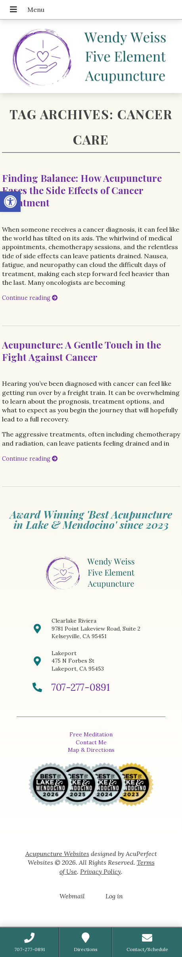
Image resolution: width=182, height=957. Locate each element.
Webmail (72, 896)
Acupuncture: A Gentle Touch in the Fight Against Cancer (81, 350)
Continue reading (29, 297)
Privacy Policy (100, 871)
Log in (114, 896)
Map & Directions (91, 749)
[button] (10, 201)
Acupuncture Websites (57, 854)
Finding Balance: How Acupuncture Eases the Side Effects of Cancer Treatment (82, 190)
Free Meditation (91, 734)
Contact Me (91, 742)
